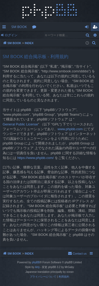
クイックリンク (5, 27)
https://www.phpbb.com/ (35, 158)
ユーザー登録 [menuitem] (96, 27)
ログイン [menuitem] (88, 27)
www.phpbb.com (70, 129)
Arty (37, 267)
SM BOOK (19, 26)
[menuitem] (94, 43)
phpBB (36, 262)
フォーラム (35, 27)
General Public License (20, 124)
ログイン (11, 35)
